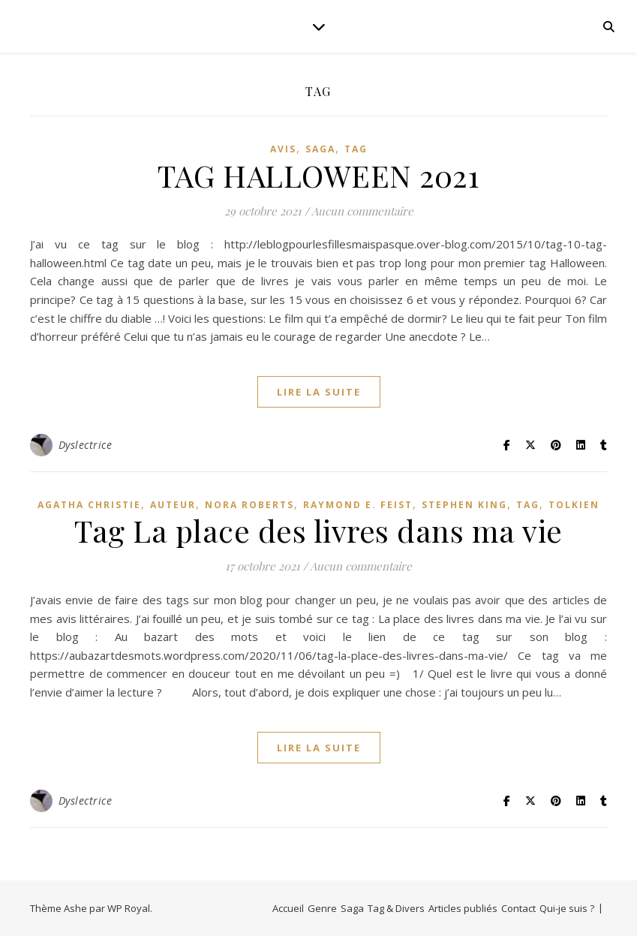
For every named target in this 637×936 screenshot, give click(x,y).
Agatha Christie (89, 504)
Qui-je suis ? (566, 908)
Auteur (173, 504)
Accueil (288, 908)
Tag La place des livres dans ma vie (318, 530)
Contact (518, 908)
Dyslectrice (86, 445)
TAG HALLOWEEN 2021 (318, 175)
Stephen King (464, 504)
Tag (356, 149)
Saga (320, 149)
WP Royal (128, 908)
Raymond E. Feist (358, 504)
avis (283, 149)
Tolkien (573, 504)
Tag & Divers (396, 908)
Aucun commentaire (362, 210)
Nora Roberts (249, 504)
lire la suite (319, 392)
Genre (322, 908)
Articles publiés (462, 908)
